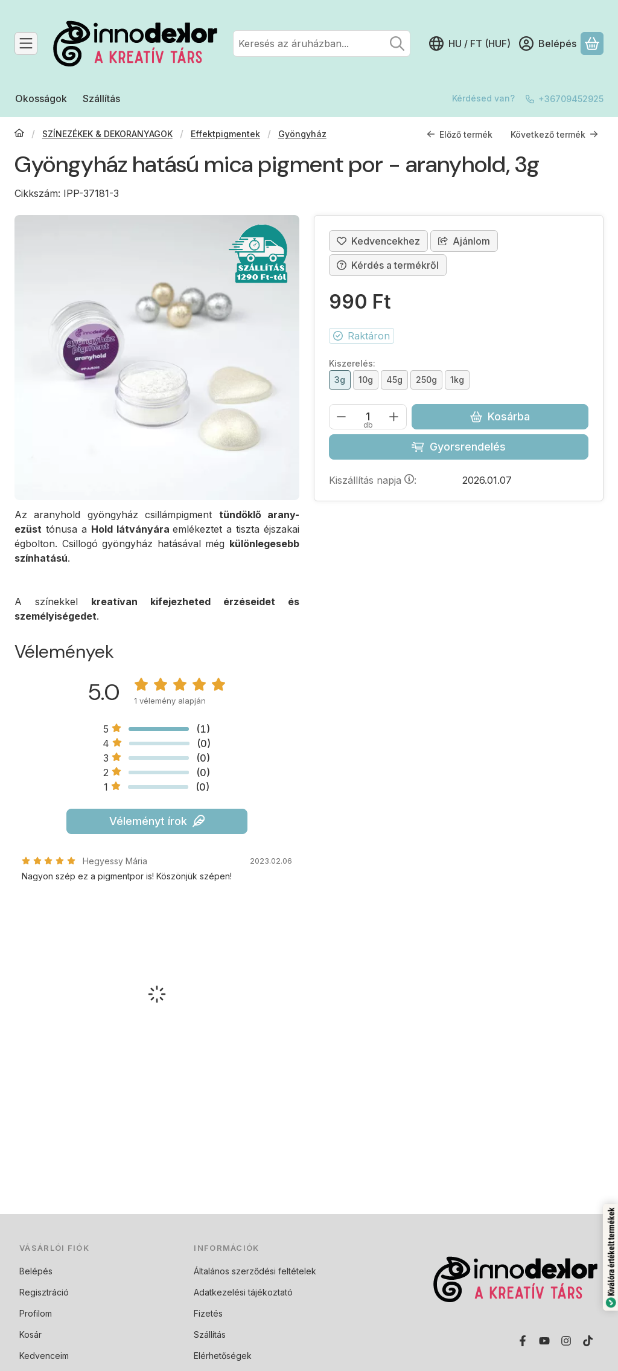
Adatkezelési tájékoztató (243, 1292)
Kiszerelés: (352, 363)
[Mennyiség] (367, 416)
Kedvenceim (44, 1355)
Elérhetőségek (223, 1355)
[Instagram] (566, 1341)
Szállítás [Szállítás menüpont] (101, 98)
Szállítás (210, 1334)
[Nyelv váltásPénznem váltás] (470, 43)
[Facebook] (523, 1341)
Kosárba (500, 416)
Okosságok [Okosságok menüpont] (41, 98)
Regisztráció (44, 1292)
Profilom (35, 1313)
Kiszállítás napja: (372, 480)
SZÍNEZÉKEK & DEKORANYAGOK (107, 134)
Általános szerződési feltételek (255, 1271)
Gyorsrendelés (458, 446)
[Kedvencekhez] (378, 241)
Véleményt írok (157, 821)
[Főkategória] (19, 134)
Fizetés (208, 1313)
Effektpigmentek (225, 134)
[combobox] (321, 43)
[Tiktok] (588, 1341)
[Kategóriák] (25, 43)
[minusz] (341, 416)
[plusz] (394, 416)
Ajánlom (464, 241)
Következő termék (554, 134)
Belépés (36, 1271)
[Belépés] (548, 43)
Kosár (30, 1334)
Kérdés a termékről (388, 265)
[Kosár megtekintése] (592, 43)
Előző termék (459, 134)
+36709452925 (571, 99)
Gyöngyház (302, 134)
